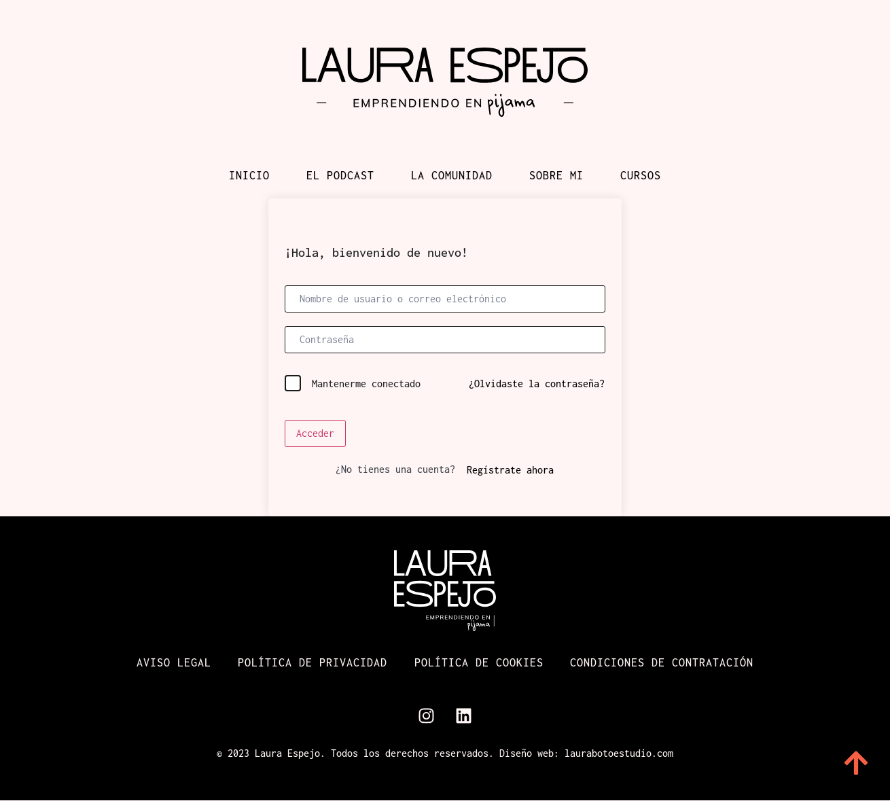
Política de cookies (479, 662)
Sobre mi (556, 175)
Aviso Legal (173, 662)
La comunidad (452, 175)
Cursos (640, 175)
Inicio (249, 175)
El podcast (340, 175)
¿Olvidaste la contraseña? (537, 383)
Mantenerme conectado (366, 383)
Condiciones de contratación (662, 662)
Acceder (315, 433)
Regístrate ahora (510, 470)
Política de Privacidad (312, 662)
